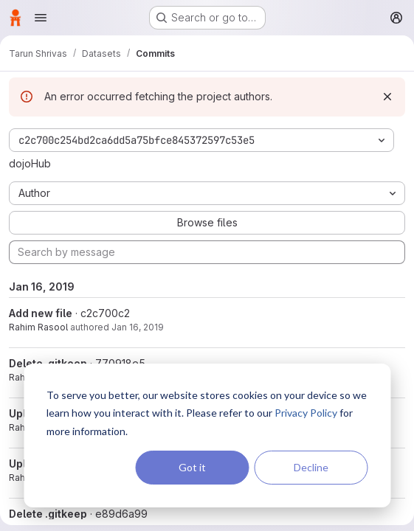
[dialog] (207, 435)
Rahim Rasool (38, 327)
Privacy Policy (306, 412)
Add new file (40, 313)
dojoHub (30, 163)
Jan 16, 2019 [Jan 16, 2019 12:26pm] (137, 327)
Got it (192, 467)
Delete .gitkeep (48, 513)
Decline (311, 467)
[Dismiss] (387, 96)
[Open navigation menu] (40, 18)
